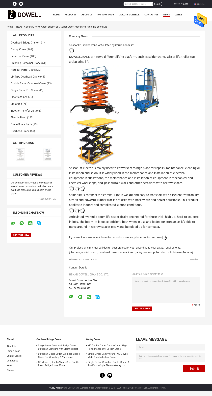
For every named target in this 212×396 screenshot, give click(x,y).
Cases (178, 14)
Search (157, 4)
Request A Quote (180, 4)
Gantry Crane (18, 49)
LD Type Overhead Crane (25, 76)
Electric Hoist (18, 117)
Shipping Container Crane (26, 63)
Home (56, 14)
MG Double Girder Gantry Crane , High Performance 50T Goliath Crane (107, 347)
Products (71, 14)
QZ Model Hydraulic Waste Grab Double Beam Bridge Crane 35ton (58, 364)
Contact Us (151, 14)
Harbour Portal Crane (23, 69)
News (166, 14)
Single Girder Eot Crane (24, 90)
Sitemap (11, 370)
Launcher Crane (20, 56)
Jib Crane (16, 103)
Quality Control (129, 14)
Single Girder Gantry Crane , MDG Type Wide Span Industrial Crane (108, 355)
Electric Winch (19, 97)
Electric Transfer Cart (23, 110)
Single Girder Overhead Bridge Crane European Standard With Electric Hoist (58, 347)
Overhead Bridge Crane (24, 42)
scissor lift (173, 57)
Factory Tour (106, 14)
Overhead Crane (20, 131)
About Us (87, 14)
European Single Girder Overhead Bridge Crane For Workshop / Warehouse (59, 355)
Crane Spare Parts (21, 124)
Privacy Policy (55, 388)
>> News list (192, 259)
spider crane (156, 57)
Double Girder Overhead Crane (28, 83)
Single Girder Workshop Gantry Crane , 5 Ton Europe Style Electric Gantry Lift (108, 364)
